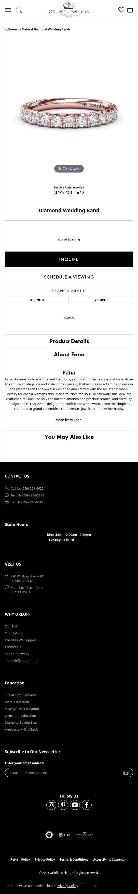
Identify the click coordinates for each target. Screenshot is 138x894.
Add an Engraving (69, 239)
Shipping (36, 300)
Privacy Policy (45, 859)
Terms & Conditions (74, 859)
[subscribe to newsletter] (126, 772)
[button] (19, 10)
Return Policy (20, 859)
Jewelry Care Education (22, 709)
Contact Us (13, 647)
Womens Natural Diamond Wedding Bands (39, 29)
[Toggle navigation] (7, 9)
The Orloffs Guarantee (21, 660)
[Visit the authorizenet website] (49, 835)
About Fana (69, 354)
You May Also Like (69, 436)
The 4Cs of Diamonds (21, 695)
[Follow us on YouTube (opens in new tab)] (75, 805)
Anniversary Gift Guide (22, 729)
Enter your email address (24, 763)
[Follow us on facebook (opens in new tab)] (87, 805)
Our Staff (11, 626)
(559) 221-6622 (69, 192)
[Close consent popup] (95, 886)
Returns (101, 300)
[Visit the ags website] (84, 835)
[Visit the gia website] (64, 835)
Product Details (69, 341)
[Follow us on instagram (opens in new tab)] (51, 805)
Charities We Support (20, 640)
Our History (13, 633)
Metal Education (17, 702)
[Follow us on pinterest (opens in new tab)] (63, 805)
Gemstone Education (20, 715)
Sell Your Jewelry (17, 654)
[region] (69, 110)
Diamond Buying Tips (21, 722)
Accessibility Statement (110, 859)
